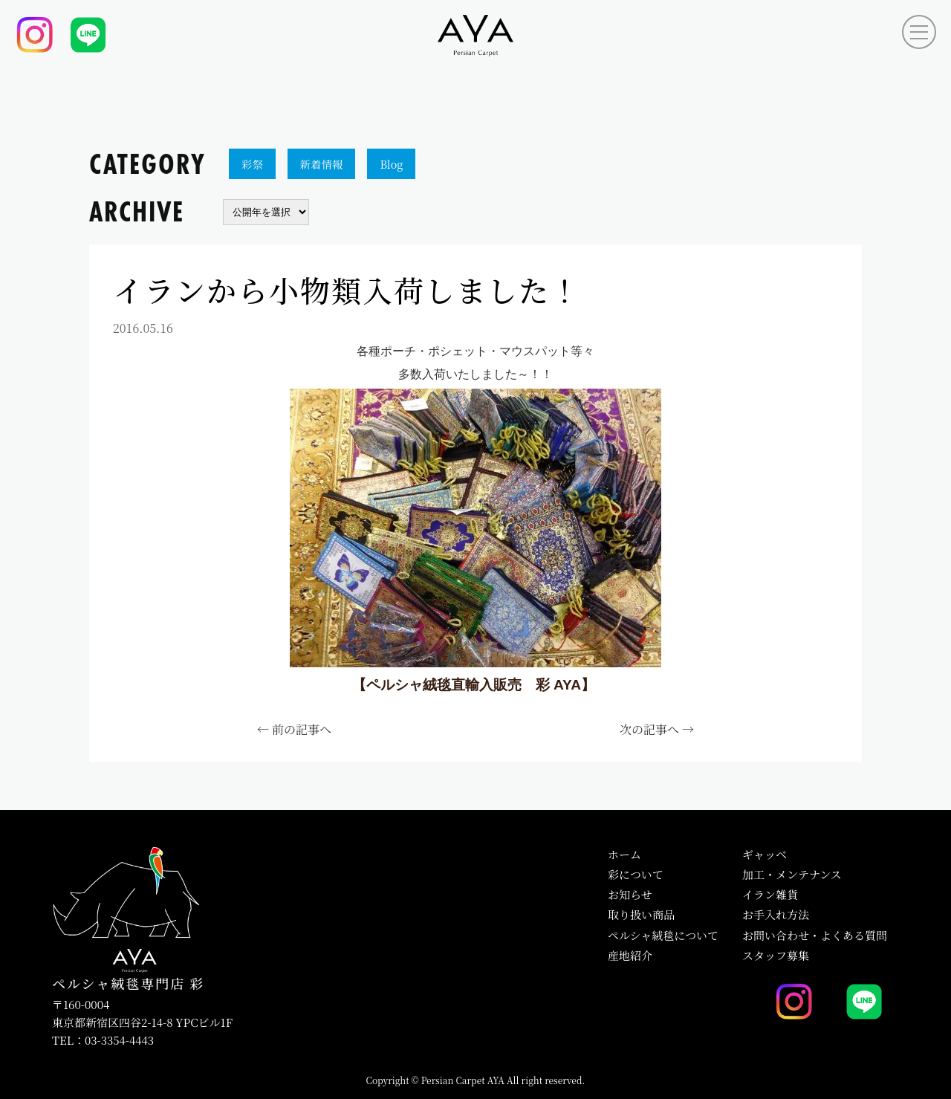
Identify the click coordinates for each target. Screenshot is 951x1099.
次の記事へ (649, 729)
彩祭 (252, 164)
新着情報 (321, 164)
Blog (391, 164)
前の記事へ (301, 729)
